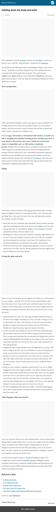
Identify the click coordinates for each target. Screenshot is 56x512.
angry (10, 136)
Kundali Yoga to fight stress (12, 485)
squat (34, 246)
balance (40, 226)
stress (6, 73)
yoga (33, 123)
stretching (23, 60)
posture (49, 387)
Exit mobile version (28, 509)
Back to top (51, 503)
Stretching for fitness (10, 480)
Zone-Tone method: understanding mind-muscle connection (22, 491)
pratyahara (37, 158)
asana (47, 152)
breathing (39, 60)
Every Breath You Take (10, 482)
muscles (30, 210)
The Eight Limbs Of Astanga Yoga (14, 488)
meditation (44, 63)
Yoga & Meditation (14, 495)
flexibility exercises (29, 460)
